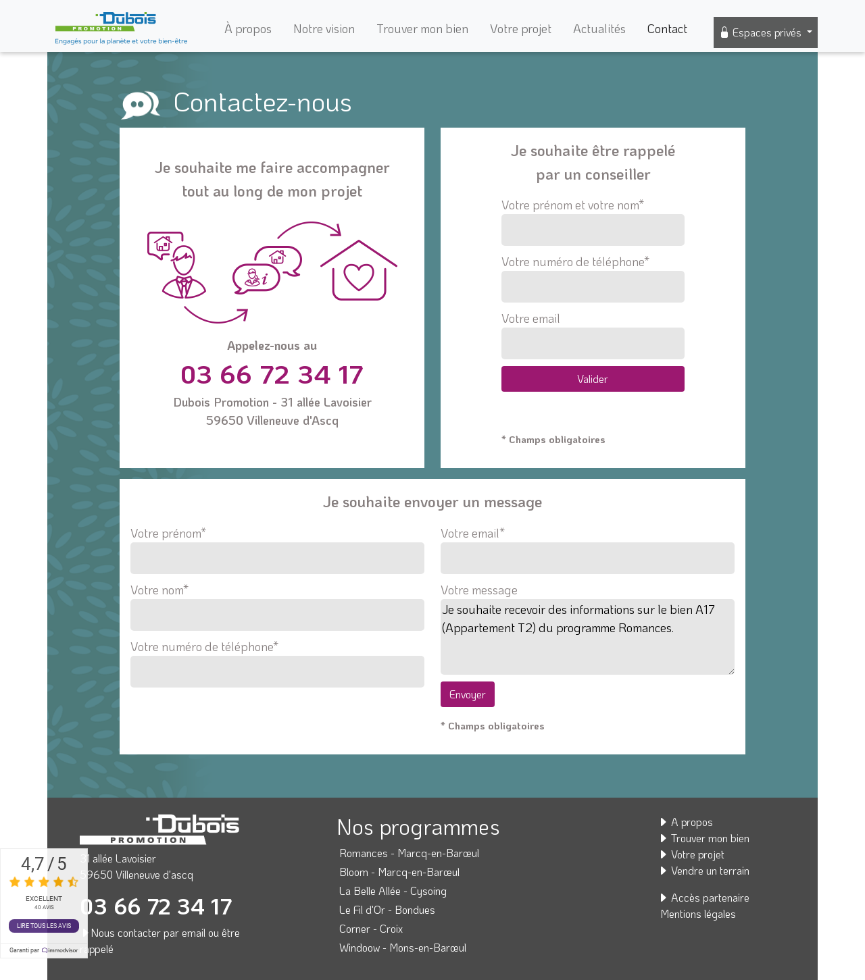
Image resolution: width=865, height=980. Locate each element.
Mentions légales (698, 913)
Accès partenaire (703, 897)
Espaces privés (761, 32)
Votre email (593, 334)
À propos (248, 28)
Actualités (599, 28)
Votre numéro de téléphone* (593, 278)
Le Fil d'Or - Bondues (387, 909)
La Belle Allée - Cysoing (393, 890)
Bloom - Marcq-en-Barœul (399, 872)
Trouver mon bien (422, 28)
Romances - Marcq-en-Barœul (409, 853)
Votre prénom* (277, 546)
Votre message (479, 590)
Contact (667, 28)
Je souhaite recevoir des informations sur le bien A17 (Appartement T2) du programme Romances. (588, 637)
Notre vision (324, 28)
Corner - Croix (371, 928)
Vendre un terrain (703, 870)
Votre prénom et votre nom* (593, 221)
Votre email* (588, 546)
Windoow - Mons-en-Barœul (402, 947)
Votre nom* (277, 602)
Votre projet (520, 28)
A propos (685, 822)
